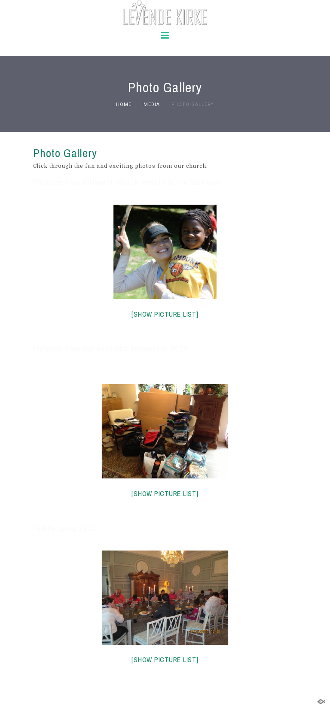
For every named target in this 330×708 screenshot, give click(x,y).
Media (152, 104)
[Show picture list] (164, 314)
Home (123, 104)
